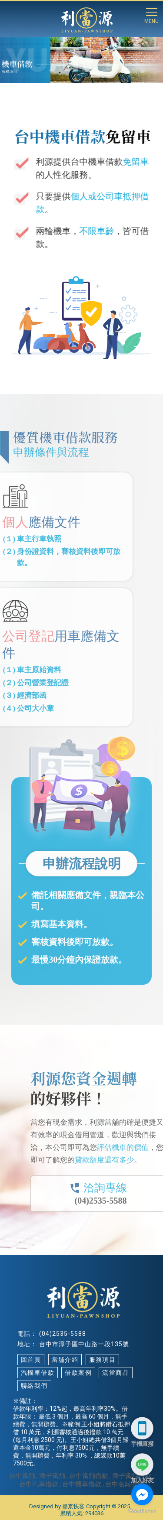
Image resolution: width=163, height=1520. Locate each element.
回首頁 (31, 1359)
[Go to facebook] (142, 1494)
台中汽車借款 (38, 1484)
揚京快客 (73, 1506)
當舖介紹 (65, 1359)
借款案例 (78, 1372)
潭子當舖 (52, 1476)
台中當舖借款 (88, 1476)
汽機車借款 (37, 1372)
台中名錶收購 (124, 1484)
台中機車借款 (81, 1484)
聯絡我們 (34, 1385)
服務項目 (102, 1359)
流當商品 (115, 1372)
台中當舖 (22, 1476)
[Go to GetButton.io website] (142, 1511)
